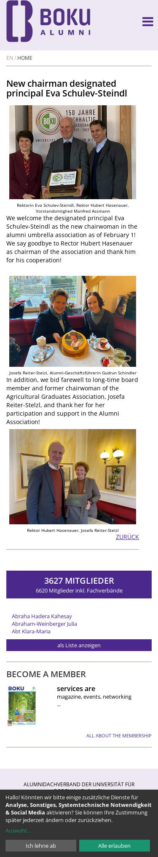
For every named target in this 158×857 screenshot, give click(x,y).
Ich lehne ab (41, 845)
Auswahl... (17, 830)
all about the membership (119, 735)
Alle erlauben (114, 845)
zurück (127, 537)
